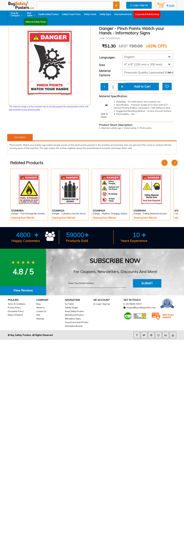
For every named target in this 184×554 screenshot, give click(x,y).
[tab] (23, 290)
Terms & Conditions (17, 304)
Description (20, 137)
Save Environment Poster (76, 322)
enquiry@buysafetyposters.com (141, 307)
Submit (147, 283)
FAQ (38, 315)
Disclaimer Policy (16, 311)
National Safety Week (19, 22)
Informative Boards (123, 14)
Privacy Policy (14, 307)
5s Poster (69, 304)
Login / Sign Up (139, 5)
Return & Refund (15, 315)
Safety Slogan (71, 307)
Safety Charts (90, 14)
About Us (40, 307)
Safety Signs (105, 14)
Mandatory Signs (73, 318)
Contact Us (41, 311)
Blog (38, 304)
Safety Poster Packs (71, 14)
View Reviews (23, 290)
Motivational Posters (74, 315)
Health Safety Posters (49, 14)
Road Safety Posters (74, 311)
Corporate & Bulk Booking (147, 14)
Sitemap (40, 318)
